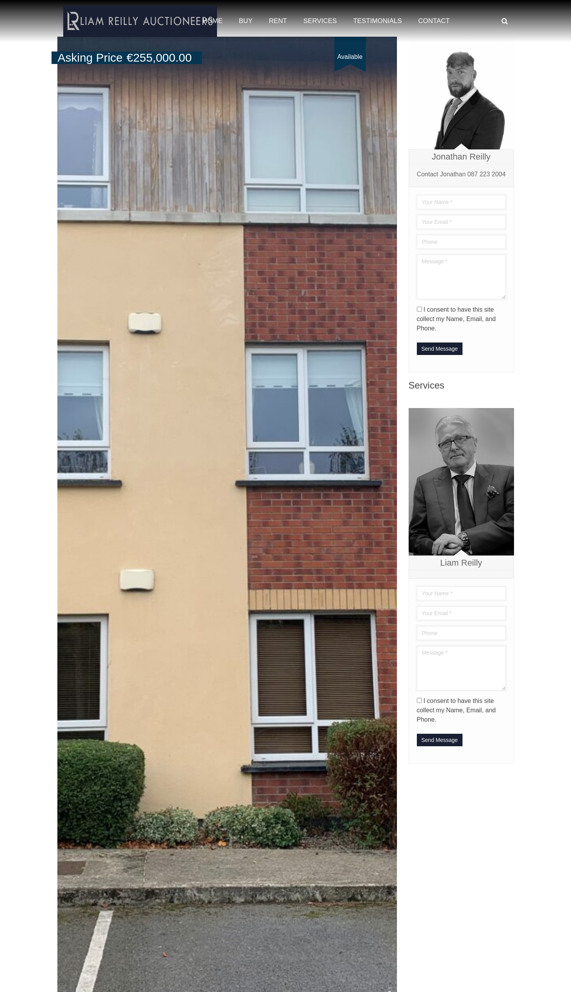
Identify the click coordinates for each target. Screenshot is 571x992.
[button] (390, 43)
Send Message (440, 349)
